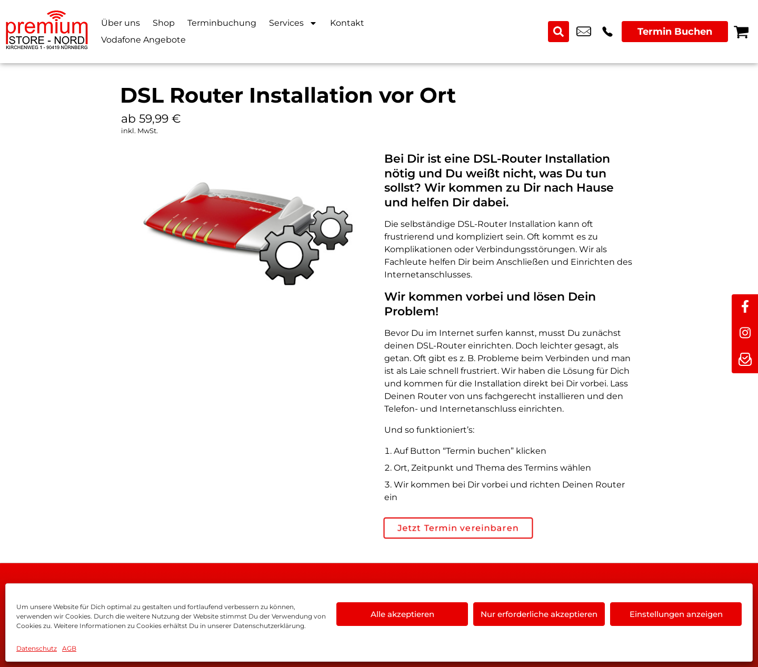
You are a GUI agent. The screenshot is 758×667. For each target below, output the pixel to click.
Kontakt (347, 23)
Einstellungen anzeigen (676, 614)
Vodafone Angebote (143, 40)
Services (293, 23)
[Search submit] (558, 31)
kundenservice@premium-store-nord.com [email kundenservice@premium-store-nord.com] (584, 31)
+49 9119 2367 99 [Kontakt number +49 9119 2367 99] (607, 31)
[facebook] (745, 307)
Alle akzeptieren (402, 614)
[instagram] (745, 334)
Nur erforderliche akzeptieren (539, 614)
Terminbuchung (221, 23)
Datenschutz (36, 648)
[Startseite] (47, 31)
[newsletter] (745, 360)
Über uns (120, 23)
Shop (164, 23)
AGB (69, 648)
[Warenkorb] (741, 31)
